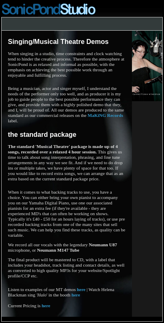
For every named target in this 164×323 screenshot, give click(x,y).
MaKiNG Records (105, 115)
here (81, 289)
